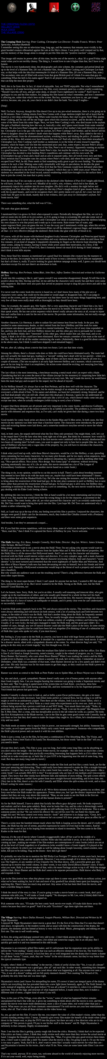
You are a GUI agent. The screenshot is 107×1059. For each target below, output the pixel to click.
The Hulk (6, 542)
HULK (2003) (8, 29)
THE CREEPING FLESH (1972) (18, 24)
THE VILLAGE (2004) (12, 32)
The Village (7, 917)
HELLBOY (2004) (10, 27)
